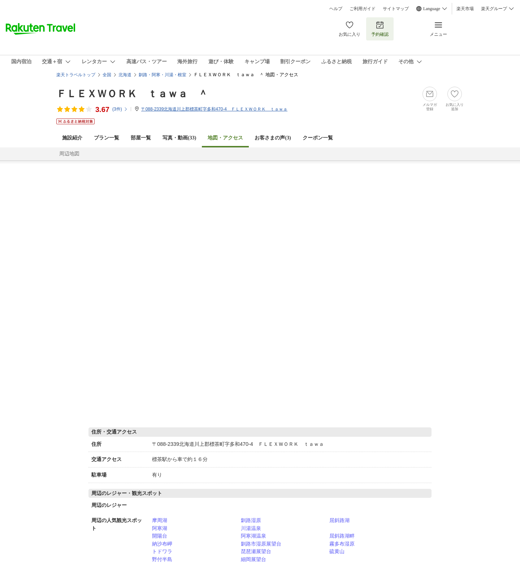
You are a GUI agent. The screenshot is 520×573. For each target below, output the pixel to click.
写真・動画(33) (179, 138)
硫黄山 (336, 551)
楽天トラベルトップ (75, 74)
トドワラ (162, 551)
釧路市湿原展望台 (261, 544)
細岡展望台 (253, 559)
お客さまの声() (273, 138)
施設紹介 (72, 138)
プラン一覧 (106, 138)
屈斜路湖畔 (342, 536)
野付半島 (162, 559)
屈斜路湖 (339, 520)
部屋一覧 (141, 138)
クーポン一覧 (318, 138)
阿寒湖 (159, 528)
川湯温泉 (251, 528)
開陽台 (159, 536)
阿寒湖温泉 (253, 536)
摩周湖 (159, 520)
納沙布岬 (162, 544)
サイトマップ (396, 8)
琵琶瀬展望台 (256, 551)
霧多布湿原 (342, 544)
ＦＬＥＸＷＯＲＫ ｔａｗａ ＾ (132, 93)
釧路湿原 (251, 520)
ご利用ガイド (363, 8)
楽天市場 (465, 8)
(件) (120, 109)
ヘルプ (335, 8)
